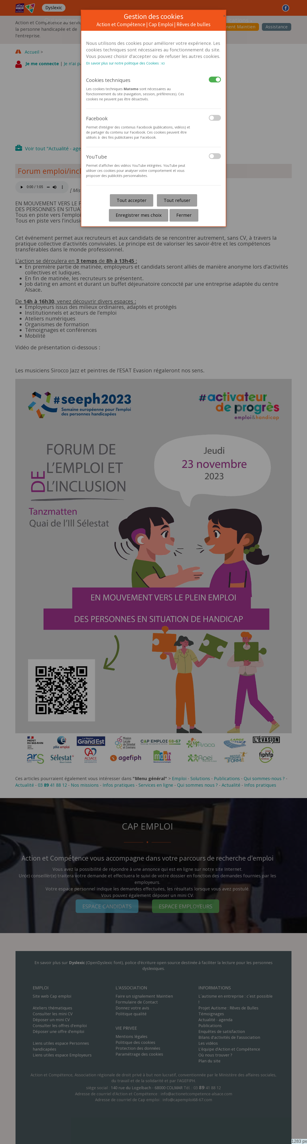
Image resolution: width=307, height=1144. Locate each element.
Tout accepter (131, 200)
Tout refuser (177, 200)
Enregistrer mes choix (139, 215)
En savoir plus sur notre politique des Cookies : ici (125, 63)
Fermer (184, 215)
